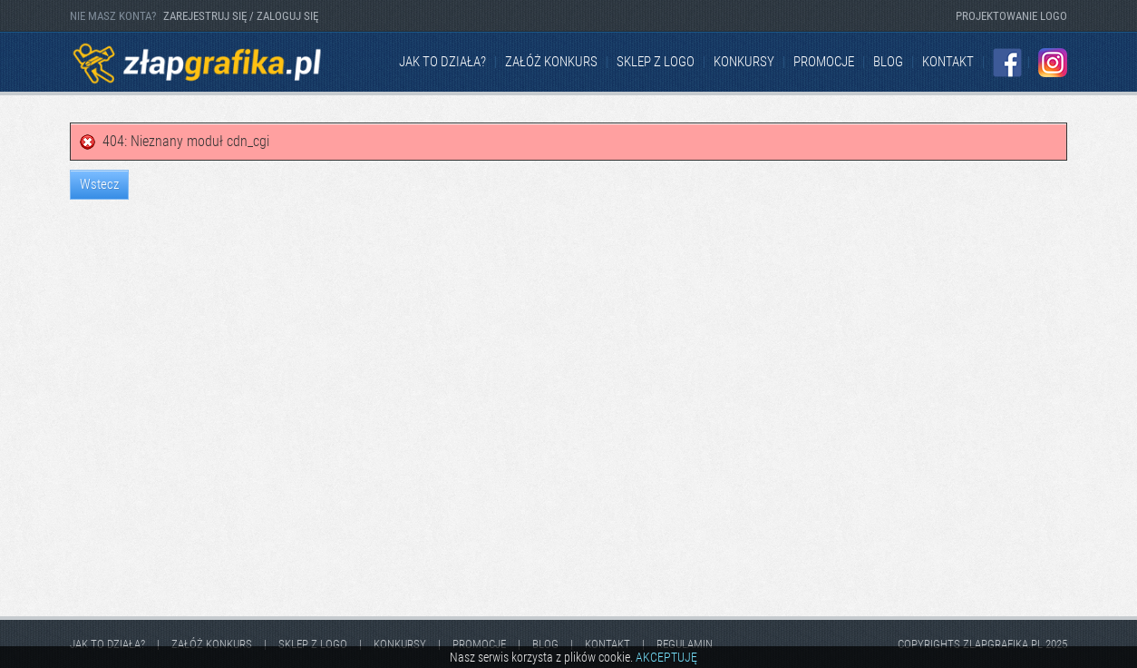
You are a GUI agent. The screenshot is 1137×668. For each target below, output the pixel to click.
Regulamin (684, 644)
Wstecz (99, 184)
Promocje (823, 62)
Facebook (1007, 62)
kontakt (948, 62)
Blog (888, 62)
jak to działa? (442, 62)
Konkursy (744, 62)
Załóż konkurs (551, 62)
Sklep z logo (656, 62)
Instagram (1052, 62)
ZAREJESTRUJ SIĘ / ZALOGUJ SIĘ (240, 16)
